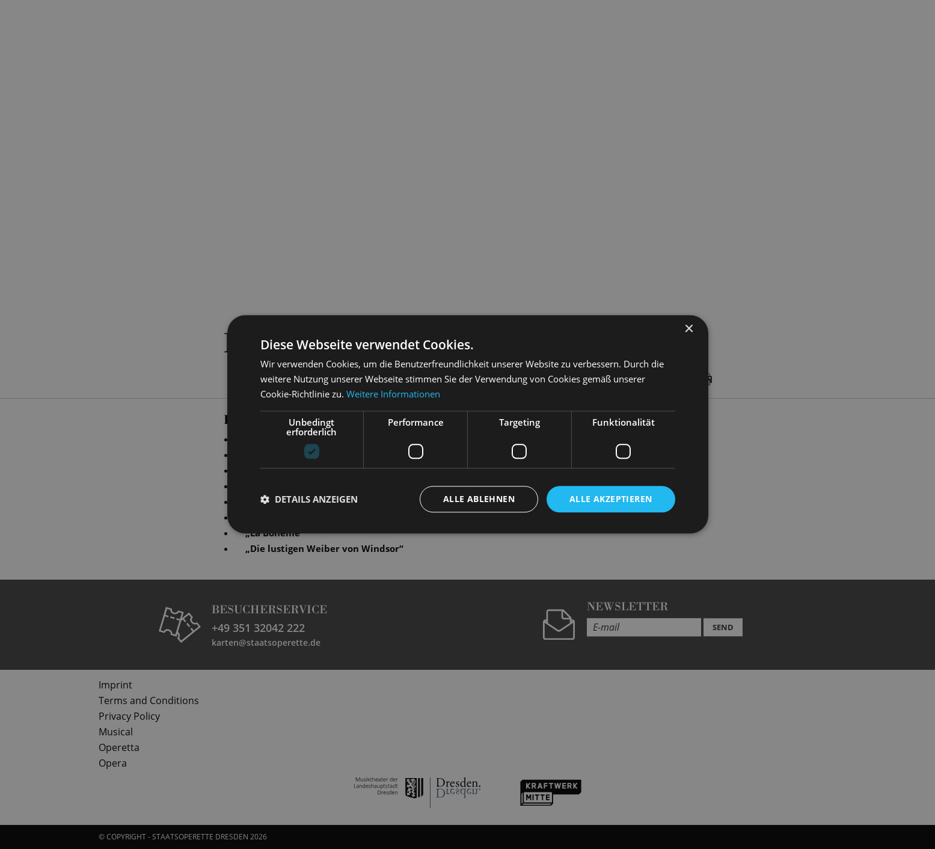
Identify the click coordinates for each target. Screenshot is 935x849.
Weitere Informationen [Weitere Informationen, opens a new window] (393, 394)
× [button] (688, 329)
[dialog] (467, 424)
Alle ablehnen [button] (479, 498)
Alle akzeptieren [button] (610, 498)
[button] (309, 499)
